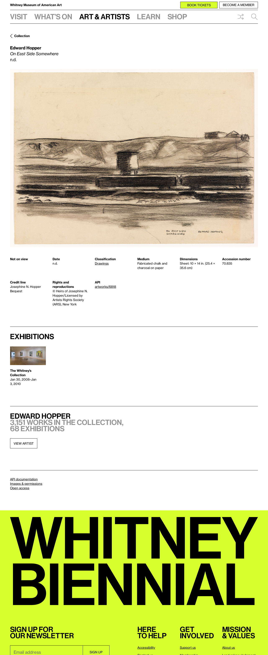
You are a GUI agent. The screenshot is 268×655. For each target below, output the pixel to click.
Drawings (102, 263)
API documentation (24, 479)
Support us (188, 647)
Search (254, 16)
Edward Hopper (25, 47)
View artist (24, 443)
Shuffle (240, 16)
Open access (19, 488)
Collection (22, 36)
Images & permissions (26, 483)
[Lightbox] (134, 158)
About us (228, 647)
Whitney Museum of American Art (36, 5)
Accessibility (146, 647)
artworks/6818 (105, 286)
